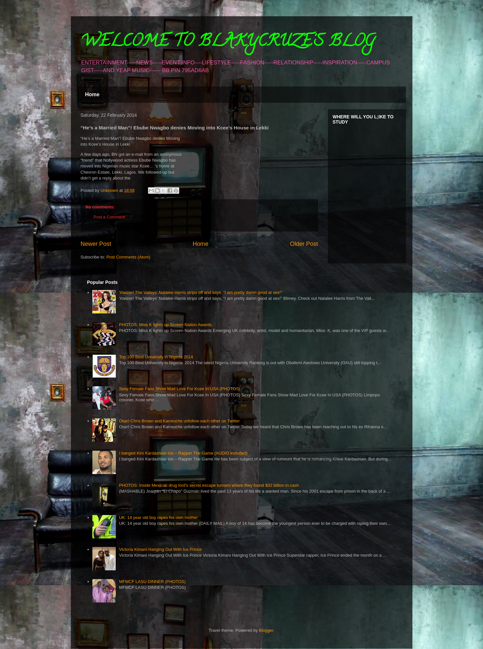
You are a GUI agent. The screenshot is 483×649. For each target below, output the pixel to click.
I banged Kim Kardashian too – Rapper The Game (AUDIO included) (183, 453)
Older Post (304, 244)
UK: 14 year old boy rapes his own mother (158, 517)
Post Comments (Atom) (128, 257)
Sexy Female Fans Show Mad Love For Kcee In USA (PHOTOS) (179, 388)
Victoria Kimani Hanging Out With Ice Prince (160, 549)
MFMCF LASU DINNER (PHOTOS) (152, 581)
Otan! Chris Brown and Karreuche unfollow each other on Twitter (179, 420)
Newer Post (96, 244)
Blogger (266, 630)
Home (92, 94)
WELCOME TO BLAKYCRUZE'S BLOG (228, 42)
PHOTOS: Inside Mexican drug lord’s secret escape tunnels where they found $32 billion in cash (209, 485)
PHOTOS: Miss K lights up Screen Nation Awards (165, 324)
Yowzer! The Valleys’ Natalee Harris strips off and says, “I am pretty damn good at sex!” (200, 292)
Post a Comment (109, 217)
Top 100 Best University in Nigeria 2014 (156, 356)
